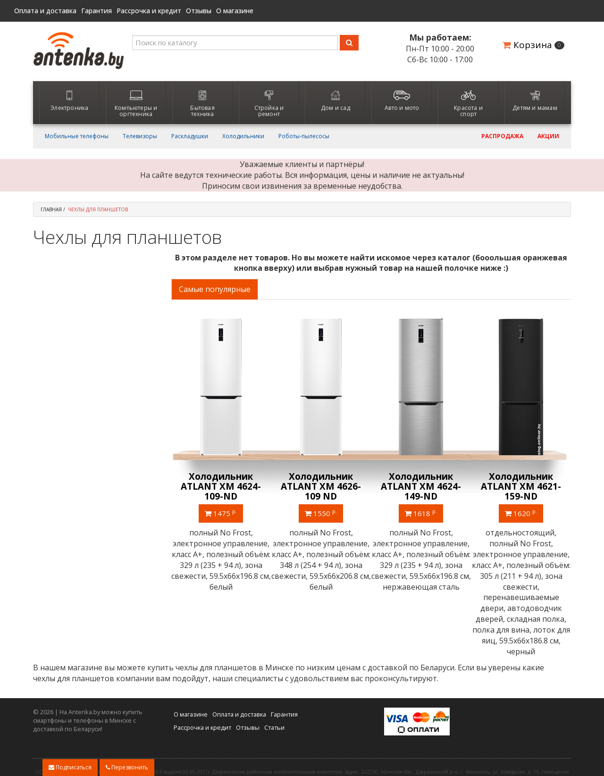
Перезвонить (127, 767)
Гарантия (96, 11)
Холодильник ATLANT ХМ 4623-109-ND (421, 486)
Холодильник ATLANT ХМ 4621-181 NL (521, 486)
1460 (421, 513)
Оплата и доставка (45, 11)
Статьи (274, 685)
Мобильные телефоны (77, 136)
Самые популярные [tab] (215, 289)
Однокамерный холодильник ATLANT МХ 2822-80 (221, 486)
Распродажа (502, 136)
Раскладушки (189, 136)
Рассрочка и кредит (149, 11)
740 (221, 513)
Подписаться (70, 767)
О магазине (234, 11)
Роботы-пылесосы (303, 136)
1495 (521, 513)
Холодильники (243, 136)
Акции (548, 136)
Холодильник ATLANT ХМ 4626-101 (321, 486)
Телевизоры (140, 136)
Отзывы (198, 11)
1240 (321, 513)
